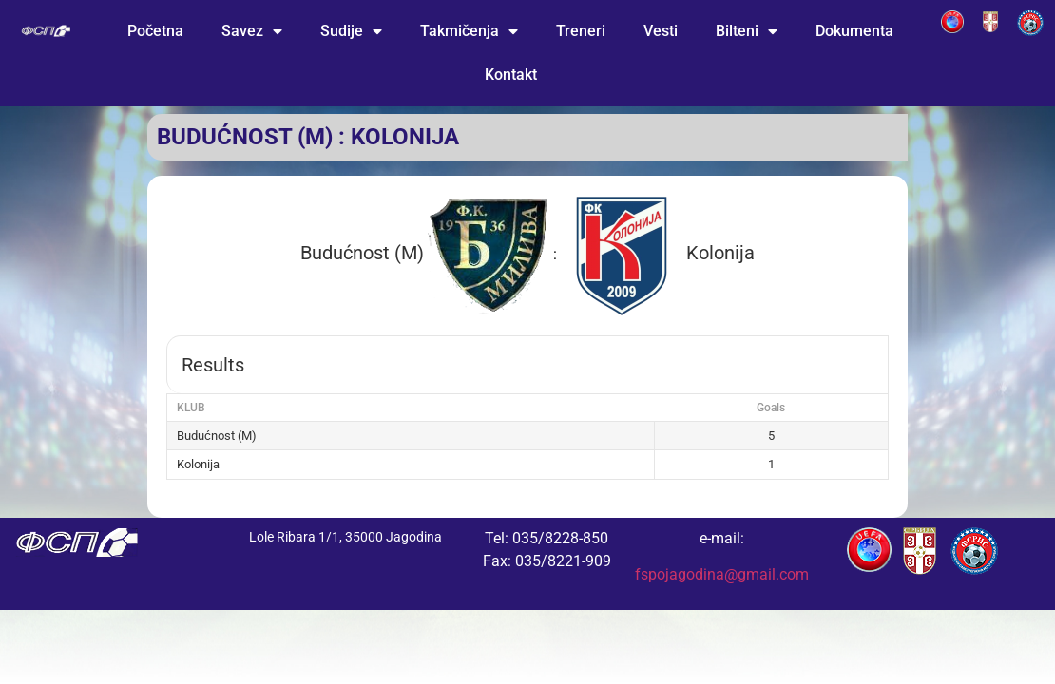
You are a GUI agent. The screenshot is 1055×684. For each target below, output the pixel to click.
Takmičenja (469, 31)
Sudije (351, 31)
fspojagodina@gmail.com (722, 574)
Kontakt (511, 75)
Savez (251, 31)
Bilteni (746, 31)
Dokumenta (854, 31)
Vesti (660, 31)
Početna (155, 31)
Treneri (580, 31)
